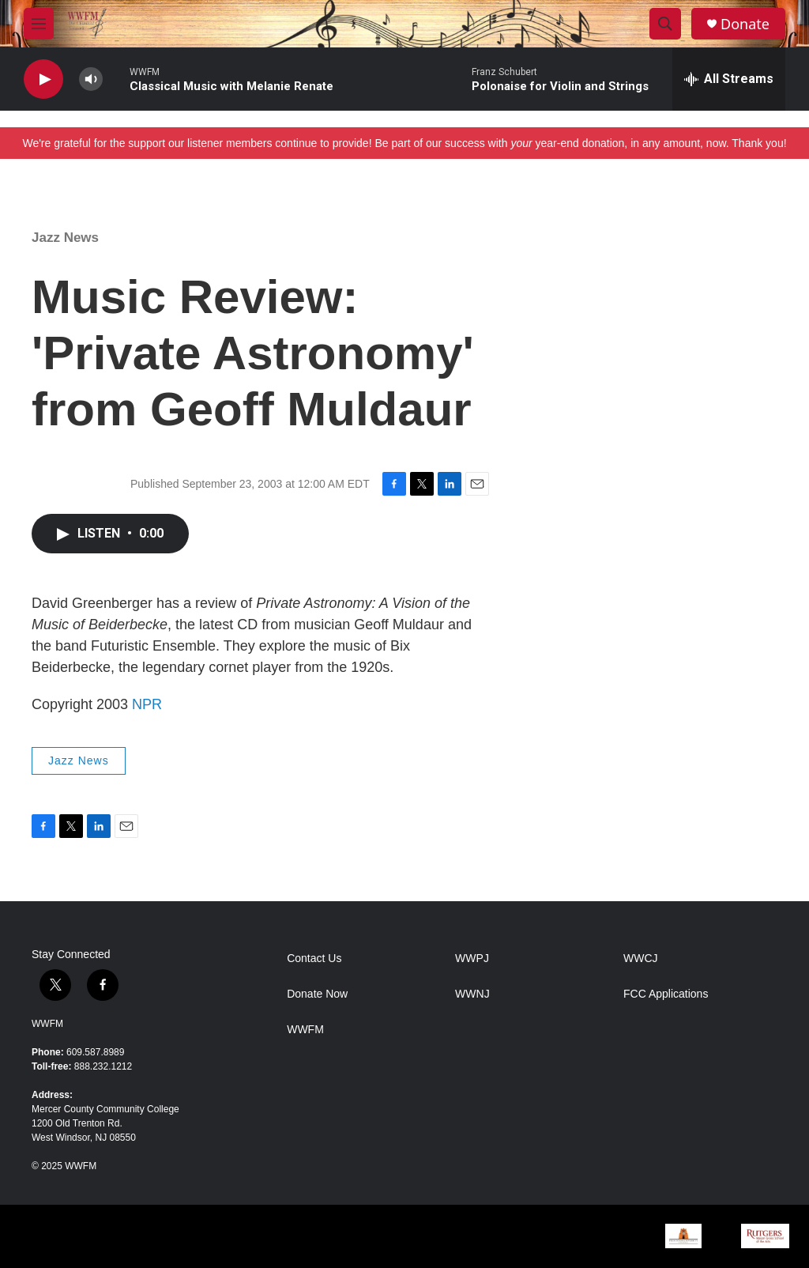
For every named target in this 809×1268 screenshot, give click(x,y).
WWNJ (472, 994)
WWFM (47, 1023)
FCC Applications (665, 994)
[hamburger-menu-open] (39, 24)
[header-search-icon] (665, 24)
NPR (147, 704)
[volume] (90, 79)
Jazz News (65, 237)
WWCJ (640, 958)
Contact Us (314, 958)
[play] (43, 79)
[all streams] (728, 79)
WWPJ (472, 958)
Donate (745, 24)
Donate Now (317, 994)
